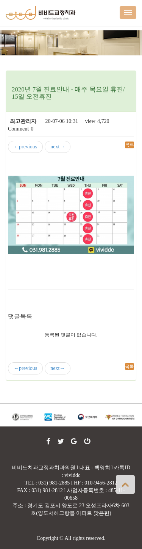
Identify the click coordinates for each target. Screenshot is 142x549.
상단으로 (125, 484)
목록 (129, 145)
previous (25, 147)
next (57, 147)
